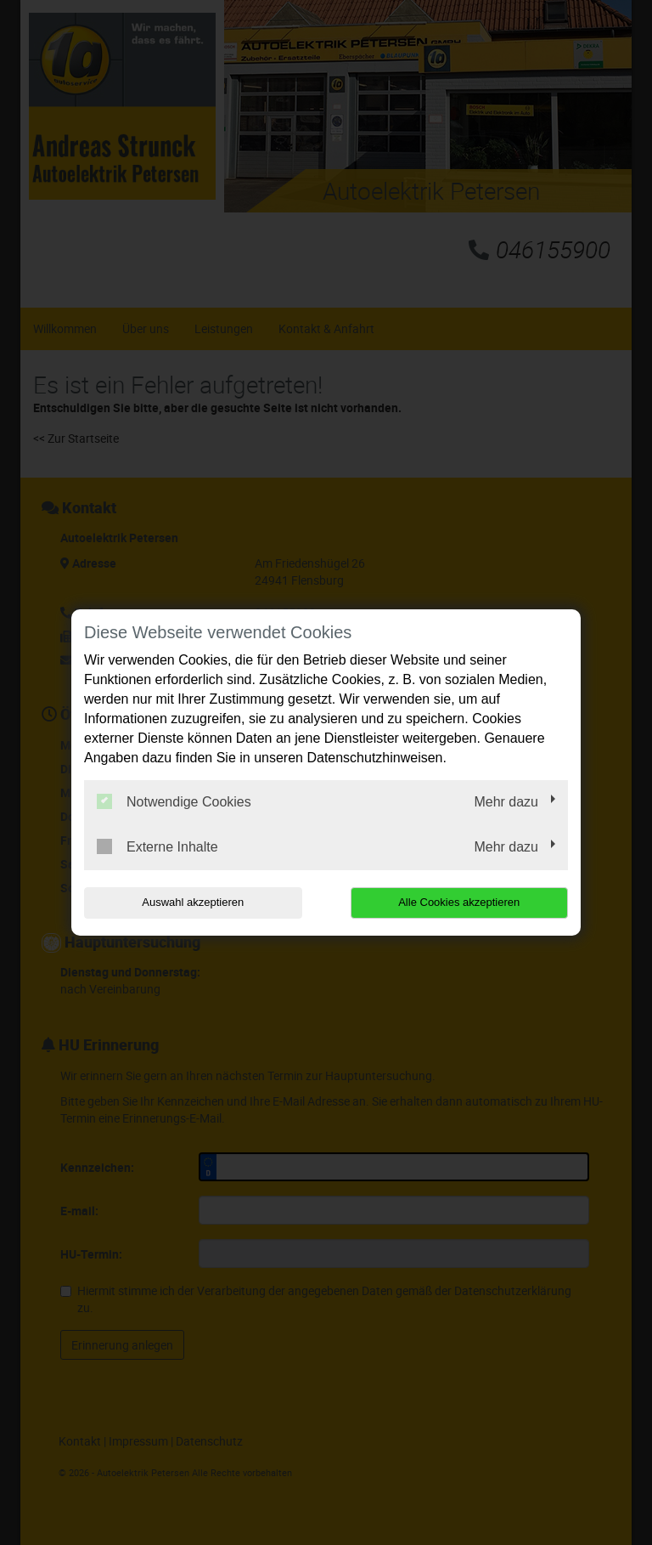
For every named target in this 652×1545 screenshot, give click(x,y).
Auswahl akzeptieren (193, 902)
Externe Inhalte (157, 846)
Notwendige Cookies (174, 801)
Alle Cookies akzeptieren (459, 902)
